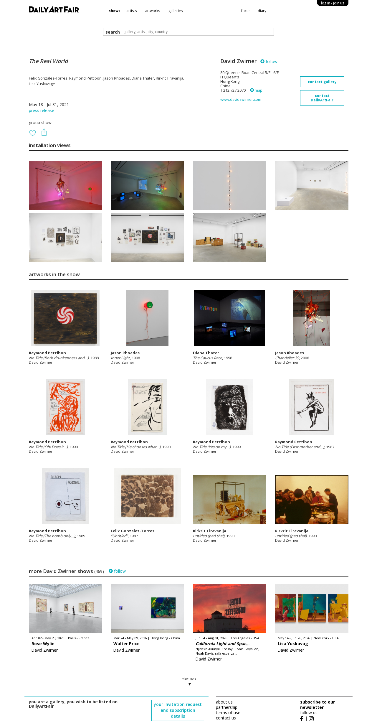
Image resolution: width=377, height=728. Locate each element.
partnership (226, 707)
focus (245, 10)
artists (131, 10)
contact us (226, 718)
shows (114, 10)
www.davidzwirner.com (240, 99)
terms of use (228, 712)
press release (41, 110)
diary (262, 10)
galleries (175, 10)
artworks (152, 10)
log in (332, 3)
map (256, 90)
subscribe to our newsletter (317, 704)
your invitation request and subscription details (178, 710)
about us (224, 702)
